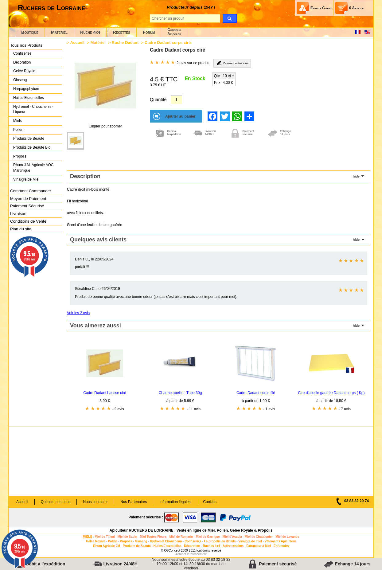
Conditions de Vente (28, 221)
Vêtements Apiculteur (280, 541)
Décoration (22, 62)
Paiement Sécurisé (27, 206)
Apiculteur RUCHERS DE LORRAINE (141, 530)
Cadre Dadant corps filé (255, 393)
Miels (17, 121)
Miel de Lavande (287, 536)
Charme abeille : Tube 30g (180, 393)
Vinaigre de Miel (26, 179)
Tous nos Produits (26, 45)
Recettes (121, 32)
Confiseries (22, 53)
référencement (197, 554)
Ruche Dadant (125, 42)
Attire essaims (233, 546)
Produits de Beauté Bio (31, 147)
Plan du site (20, 229)
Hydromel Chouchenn (166, 541)
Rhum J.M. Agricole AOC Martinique (33, 168)
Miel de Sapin (127, 536)
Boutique (29, 32)
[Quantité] (176, 100)
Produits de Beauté (28, 138)
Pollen (18, 129)
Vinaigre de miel (250, 541)
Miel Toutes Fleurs (153, 536)
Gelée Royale (24, 71)
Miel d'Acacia (232, 536)
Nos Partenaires (133, 502)
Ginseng (20, 80)
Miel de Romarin (181, 536)
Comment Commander (30, 191)
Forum (149, 32)
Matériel (59, 32)
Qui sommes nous (56, 502)
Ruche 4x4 (90, 32)
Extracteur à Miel (258, 546)
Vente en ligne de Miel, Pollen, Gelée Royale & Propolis (225, 530)
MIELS (87, 536)
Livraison (18, 213)
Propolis (19, 156)
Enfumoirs (281, 546)
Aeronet (180, 554)
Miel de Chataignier (259, 536)
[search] (229, 18)
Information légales (174, 502)
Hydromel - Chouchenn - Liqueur (33, 109)
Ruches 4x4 (211, 546)
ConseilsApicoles (174, 32)
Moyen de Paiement (28, 198)
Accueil (77, 42)
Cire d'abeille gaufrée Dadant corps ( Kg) (331, 393)
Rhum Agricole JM (106, 546)
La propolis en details (220, 541)
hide (356, 176)
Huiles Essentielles (28, 98)
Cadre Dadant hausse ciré (104, 393)
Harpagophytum (26, 89)
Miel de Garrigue (208, 536)
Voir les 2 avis (78, 313)
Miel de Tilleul (105, 536)
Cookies (209, 502)
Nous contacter (95, 502)
